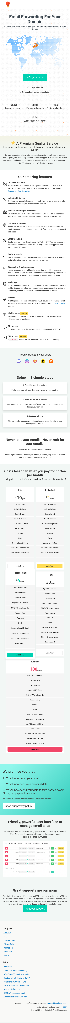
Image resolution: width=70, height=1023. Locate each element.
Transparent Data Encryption (19, 191)
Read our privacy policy (18, 806)
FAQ (5, 937)
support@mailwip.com (57, 1003)
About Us (7, 933)
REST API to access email (14, 993)
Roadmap (7, 951)
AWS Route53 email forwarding (16, 974)
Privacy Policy (9, 944)
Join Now (20, 566)
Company (7, 928)
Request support (35, 908)
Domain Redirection (11, 989)
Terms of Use (9, 940)
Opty (65, 1007)
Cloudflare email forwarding (15, 970)
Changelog (8, 948)
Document (7, 967)
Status (6, 955)
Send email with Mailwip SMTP (16, 978)
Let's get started (35, 77)
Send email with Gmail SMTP (15, 982)
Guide (5, 962)
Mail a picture (60, 303)
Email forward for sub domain (16, 985)
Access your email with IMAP (15, 997)
